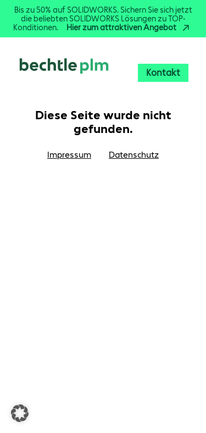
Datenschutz (134, 154)
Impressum (69, 154)
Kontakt (163, 72)
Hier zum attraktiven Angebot (129, 27)
